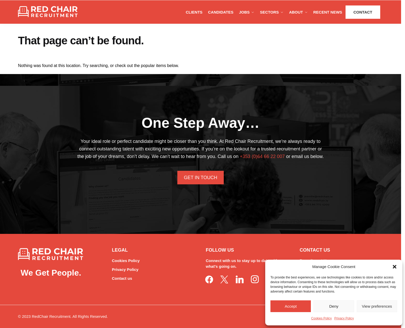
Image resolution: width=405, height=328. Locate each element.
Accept (291, 306)
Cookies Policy (321, 318)
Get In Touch (200, 177)
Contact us (122, 278)
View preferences (377, 306)
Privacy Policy (344, 318)
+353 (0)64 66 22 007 (262, 156)
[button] (394, 266)
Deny (333, 306)
